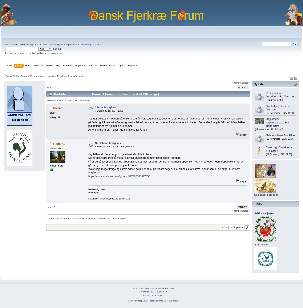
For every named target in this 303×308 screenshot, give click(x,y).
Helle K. (59, 143)
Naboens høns (274, 135)
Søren (274, 150)
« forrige (236, 82)
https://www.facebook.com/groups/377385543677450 (119, 176)
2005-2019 (162, 292)
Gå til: (225, 227)
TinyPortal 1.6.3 (146, 292)
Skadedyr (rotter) (276, 106)
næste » (245, 82)
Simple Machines (166, 288)
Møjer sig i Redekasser (279, 147)
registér (52, 44)
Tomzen (289, 96)
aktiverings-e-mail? (91, 44)
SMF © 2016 (151, 288)
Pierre (57, 108)
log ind (38, 44)
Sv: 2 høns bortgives (108, 143)
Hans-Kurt (272, 126)
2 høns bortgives (105, 107)
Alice (291, 135)
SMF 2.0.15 (137, 288)
